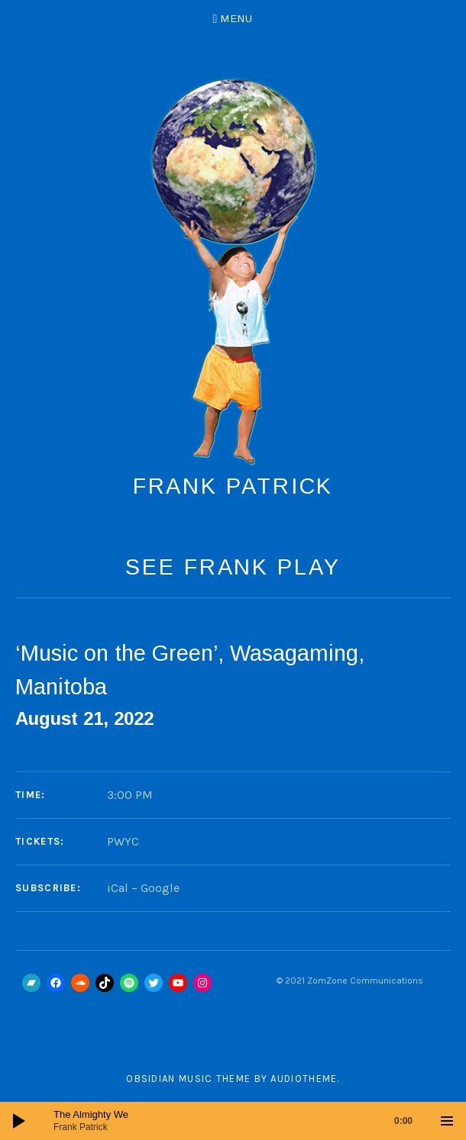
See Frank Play (233, 567)
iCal (117, 888)
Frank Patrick (233, 486)
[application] (233, 1121)
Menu (237, 18)
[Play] (19, 1121)
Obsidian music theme (188, 1078)
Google (160, 888)
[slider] (240, 1121)
